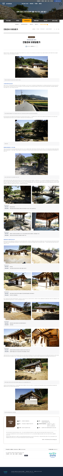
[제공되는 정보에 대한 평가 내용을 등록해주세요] (15, 455)
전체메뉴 (60, 4)
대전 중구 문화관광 (6, 4)
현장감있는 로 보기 (31, 46)
